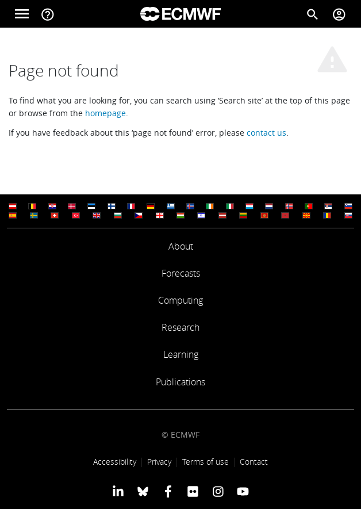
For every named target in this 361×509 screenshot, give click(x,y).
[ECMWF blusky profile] (142, 491)
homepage (105, 113)
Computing (180, 300)
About (180, 246)
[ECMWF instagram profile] (217, 491)
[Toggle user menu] (339, 14)
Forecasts (181, 273)
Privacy (159, 461)
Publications (180, 382)
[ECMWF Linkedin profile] (118, 491)
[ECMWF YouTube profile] (243, 491)
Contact (254, 461)
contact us (266, 132)
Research (180, 327)
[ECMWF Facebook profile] (168, 491)
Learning (180, 354)
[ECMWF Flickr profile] (192, 491)
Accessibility (114, 461)
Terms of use (205, 461)
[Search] (312, 14)
